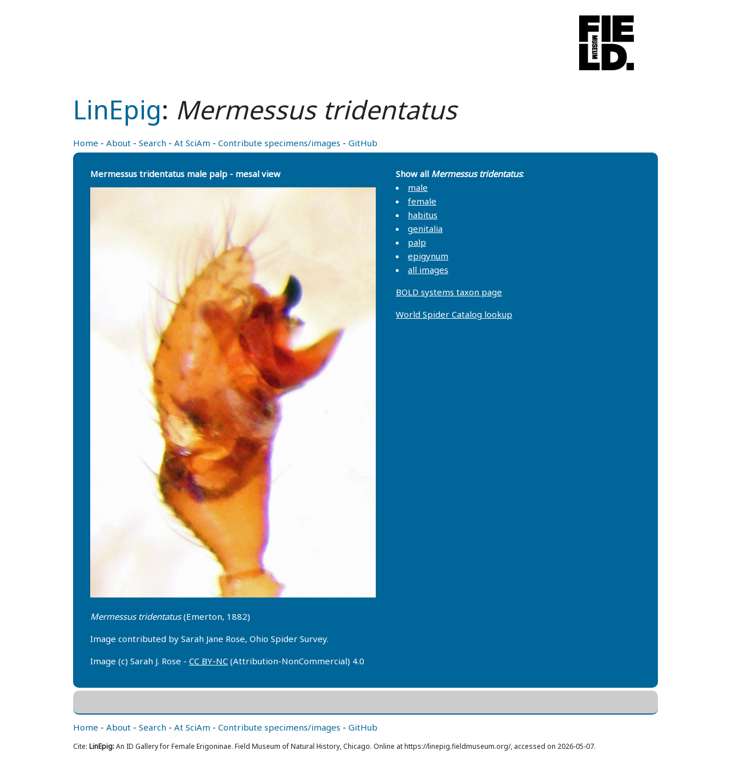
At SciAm (192, 143)
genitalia (425, 228)
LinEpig (117, 109)
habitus (422, 214)
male (418, 187)
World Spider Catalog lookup (454, 314)
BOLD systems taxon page (449, 292)
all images (428, 269)
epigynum (428, 256)
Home (85, 143)
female (422, 201)
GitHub (362, 143)
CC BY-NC (208, 661)
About (118, 143)
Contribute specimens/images (279, 143)
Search (152, 143)
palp (417, 242)
